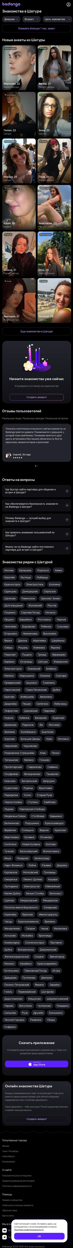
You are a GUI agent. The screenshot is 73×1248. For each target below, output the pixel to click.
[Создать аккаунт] (36, 397)
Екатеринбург (8, 1161)
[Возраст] (31, 19)
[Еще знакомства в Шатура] (36, 331)
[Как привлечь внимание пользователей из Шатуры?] (36, 534)
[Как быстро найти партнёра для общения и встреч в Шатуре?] (36, 491)
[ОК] (39, 1236)
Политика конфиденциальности (17, 1186)
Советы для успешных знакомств (17, 1205)
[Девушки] (11, 19)
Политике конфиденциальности (29, 1229)
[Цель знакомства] (57, 19)
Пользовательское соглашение (16, 1175)
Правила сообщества (12, 1200)
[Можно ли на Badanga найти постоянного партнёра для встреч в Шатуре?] (36, 548)
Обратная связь (9, 1210)
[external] (36, 1064)
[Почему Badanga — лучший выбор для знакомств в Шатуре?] (36, 520)
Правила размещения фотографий (18, 1180)
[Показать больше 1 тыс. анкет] (36, 28)
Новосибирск (8, 1156)
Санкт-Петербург (10, 1151)
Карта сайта (8, 1215)
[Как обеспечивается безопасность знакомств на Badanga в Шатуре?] (36, 505)
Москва (5, 1146)
